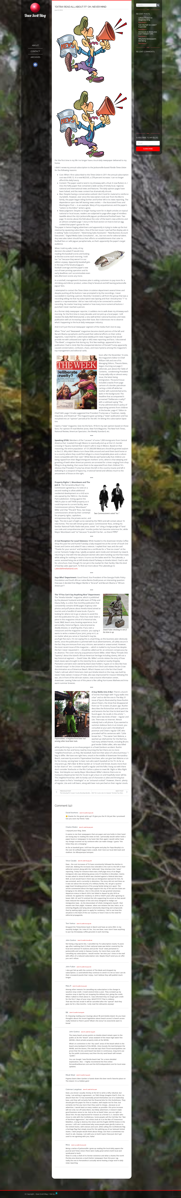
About (35, 45)
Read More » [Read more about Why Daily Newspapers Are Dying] (142, 43)
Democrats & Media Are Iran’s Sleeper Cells (147, 33)
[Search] (158, 5)
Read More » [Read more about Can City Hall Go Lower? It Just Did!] (142, 29)
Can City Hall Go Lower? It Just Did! (147, 26)
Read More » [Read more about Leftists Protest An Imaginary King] (142, 22)
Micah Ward (70, 1075)
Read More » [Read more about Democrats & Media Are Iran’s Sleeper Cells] (142, 36)
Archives (35, 57)
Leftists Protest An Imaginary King (145, 19)
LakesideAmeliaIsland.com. (66, 568)
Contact (35, 51)
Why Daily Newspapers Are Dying (147, 40)
